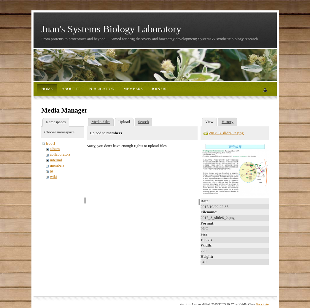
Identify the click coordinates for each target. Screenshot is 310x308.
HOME (47, 88)
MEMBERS (133, 88)
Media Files (100, 121)
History (227, 121)
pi (51, 171)
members (57, 165)
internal (56, 160)
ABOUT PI (70, 88)
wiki (53, 176)
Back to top (263, 304)
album (55, 148)
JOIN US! (159, 88)
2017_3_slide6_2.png (226, 133)
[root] (50, 143)
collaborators (60, 154)
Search (143, 121)
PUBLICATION (101, 88)
